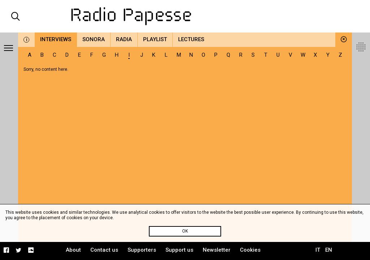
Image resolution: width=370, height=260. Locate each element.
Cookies (250, 250)
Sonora (93, 39)
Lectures (191, 39)
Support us (179, 250)
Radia (124, 39)
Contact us (104, 250)
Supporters (142, 250)
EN (328, 250)
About (73, 250)
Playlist (155, 39)
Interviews (55, 39)
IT (317, 250)
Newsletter (217, 250)
